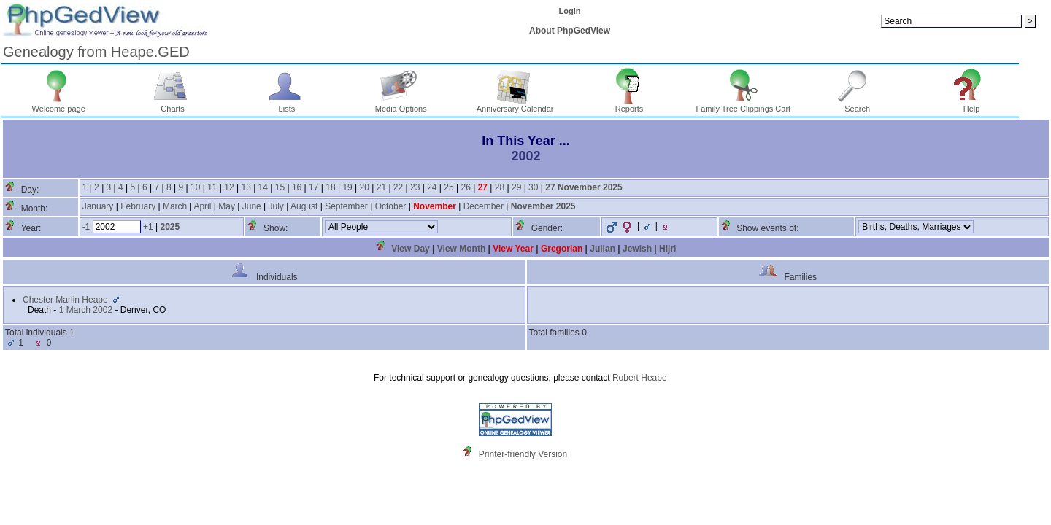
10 (195, 187)
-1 (86, 227)
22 (398, 187)
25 (448, 187)
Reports (629, 105)
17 (313, 187)
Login (570, 11)
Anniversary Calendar (515, 105)
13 (245, 187)
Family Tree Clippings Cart (743, 105)
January (98, 206)
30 (533, 187)
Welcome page (58, 105)
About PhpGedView (569, 31)
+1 (148, 227)
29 (516, 187)
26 (465, 187)
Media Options (401, 105)
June (251, 206)
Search (857, 105)
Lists (287, 105)
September (346, 206)
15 (280, 187)
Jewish (637, 249)
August (303, 206)
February (137, 206)
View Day (410, 249)
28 (499, 187)
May (226, 206)
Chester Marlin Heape (65, 300)
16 (296, 187)
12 (229, 187)
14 (263, 187)
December (483, 206)
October (391, 206)
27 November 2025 (583, 187)
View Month (461, 249)
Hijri (667, 249)
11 (212, 187)
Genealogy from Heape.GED (96, 52)
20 (364, 187)
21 (381, 187)
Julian (602, 249)
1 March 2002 (85, 310)
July (276, 206)
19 (347, 187)
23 (415, 187)
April (202, 206)
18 (330, 187)
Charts (172, 105)
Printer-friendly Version (523, 454)
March (175, 206)
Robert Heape (639, 378)
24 (431, 187)
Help (972, 105)
